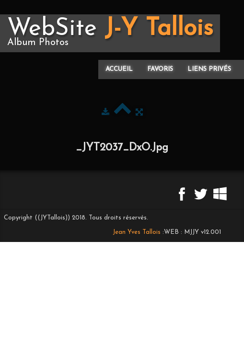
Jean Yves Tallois (137, 232)
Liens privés (209, 69)
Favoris (160, 69)
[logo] (110, 33)
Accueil (119, 69)
